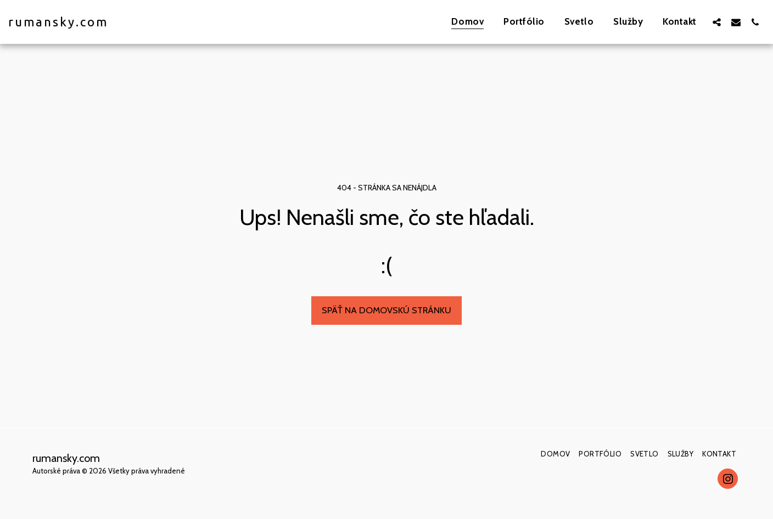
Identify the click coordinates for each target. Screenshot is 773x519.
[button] (717, 22)
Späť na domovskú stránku (386, 309)
